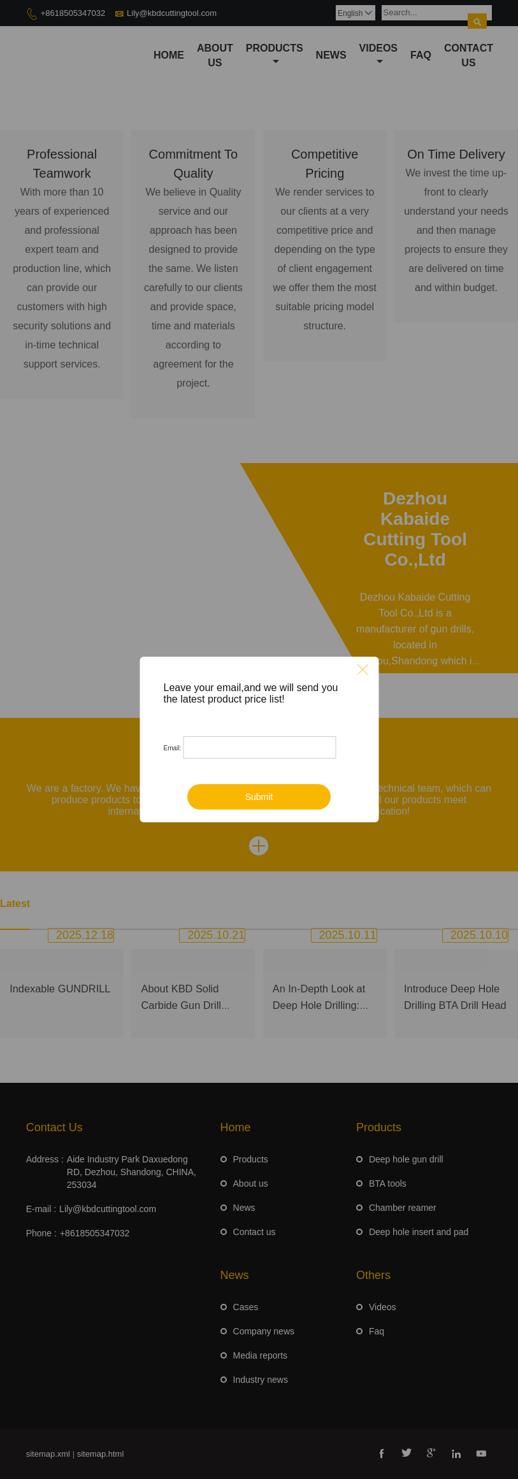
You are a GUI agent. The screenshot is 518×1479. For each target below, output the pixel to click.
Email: (173, 748)
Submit (259, 797)
